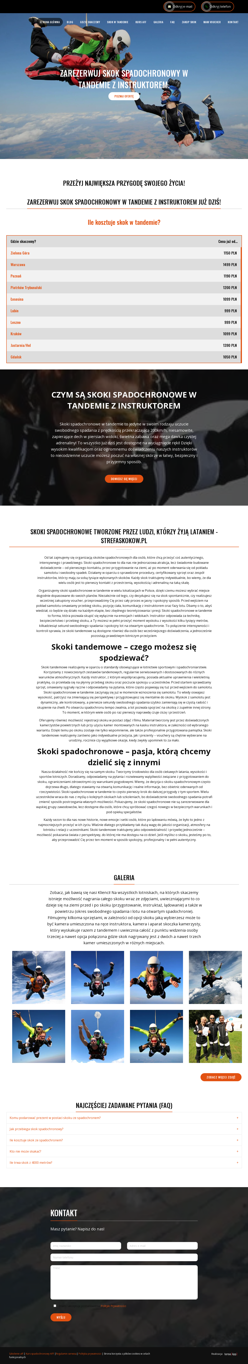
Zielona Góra (20, 253)
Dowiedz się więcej (124, 479)
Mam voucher (212, 22)
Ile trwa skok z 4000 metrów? (31, 1162)
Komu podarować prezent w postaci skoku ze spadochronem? (55, 1118)
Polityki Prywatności (113, 1306)
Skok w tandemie (117, 22)
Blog (70, 22)
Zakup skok (189, 22)
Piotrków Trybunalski (26, 287)
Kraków (16, 333)
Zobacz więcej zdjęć (221, 1077)
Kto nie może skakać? (25, 1151)
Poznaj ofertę (124, 96)
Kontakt (233, 22)
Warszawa (18, 264)
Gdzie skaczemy (90, 22)
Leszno (16, 322)
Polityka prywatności (90, 1353)
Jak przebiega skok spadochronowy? (36, 1129)
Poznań (16, 276)
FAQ (172, 22)
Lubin (14, 310)
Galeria (158, 22)
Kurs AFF (140, 22)
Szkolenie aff (16, 1353)
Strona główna (50, 22)
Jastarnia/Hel (21, 345)
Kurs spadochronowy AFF (40, 1353)
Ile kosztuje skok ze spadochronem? (36, 1140)
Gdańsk (16, 357)
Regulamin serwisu (66, 1353)
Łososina (17, 299)
